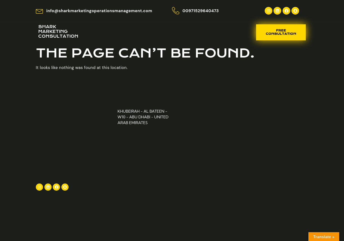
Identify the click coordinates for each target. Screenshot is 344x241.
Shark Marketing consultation (58, 31)
